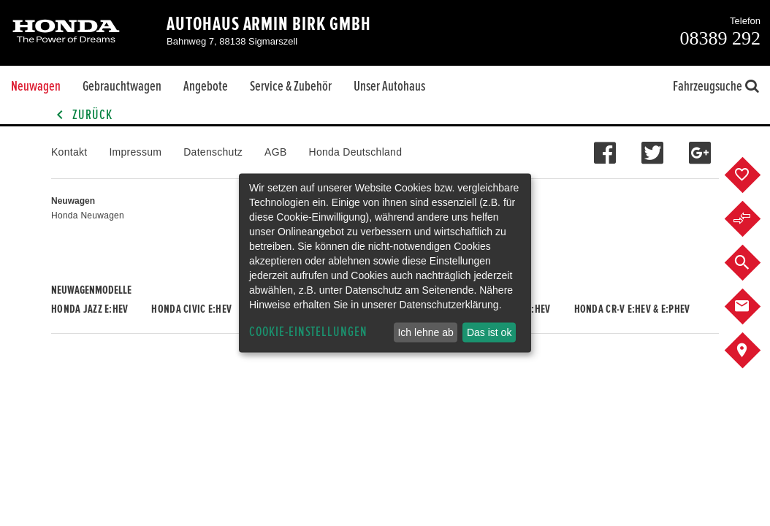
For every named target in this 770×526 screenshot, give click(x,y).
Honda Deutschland (356, 152)
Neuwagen (36, 86)
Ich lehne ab (425, 332)
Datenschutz (213, 152)
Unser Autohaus (389, 86)
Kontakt (69, 152)
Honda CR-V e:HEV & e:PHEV (632, 309)
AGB (275, 152)
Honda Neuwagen (87, 215)
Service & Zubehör (291, 86)
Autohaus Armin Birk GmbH (269, 24)
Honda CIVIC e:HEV (191, 309)
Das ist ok (489, 332)
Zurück (82, 115)
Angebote (205, 86)
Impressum (135, 152)
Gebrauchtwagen (122, 86)
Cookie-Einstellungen (308, 332)
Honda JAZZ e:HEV (89, 309)
